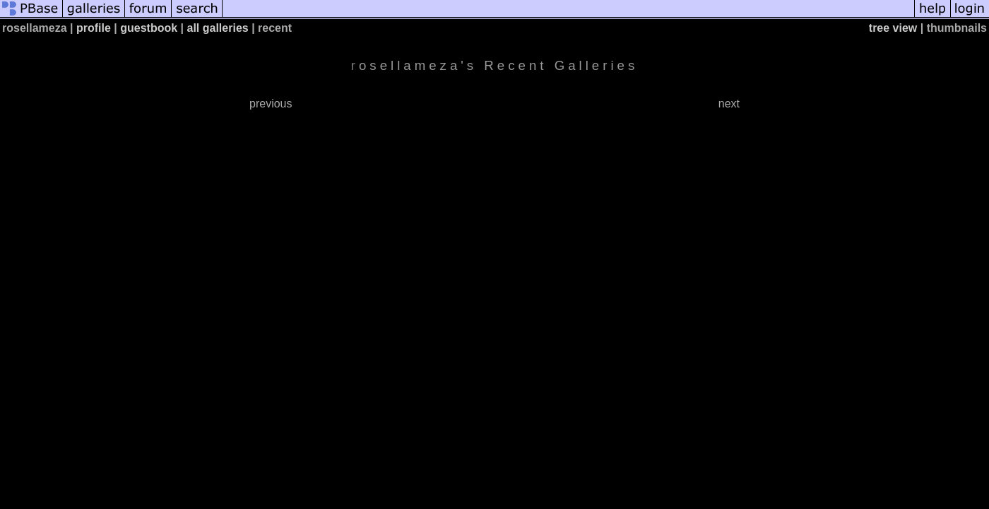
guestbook (148, 28)
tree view (893, 28)
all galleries (218, 28)
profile (93, 28)
